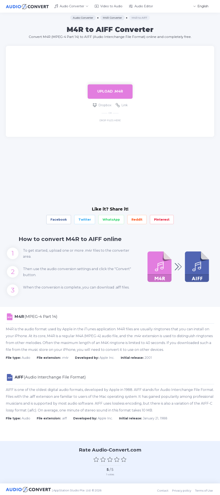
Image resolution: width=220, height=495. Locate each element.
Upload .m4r (110, 91)
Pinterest (162, 219)
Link (122, 104)
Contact (165, 489)
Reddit (136, 219)
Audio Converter (71, 6)
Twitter (84, 219)
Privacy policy (183, 489)
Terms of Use (205, 489)
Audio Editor (141, 6)
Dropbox (102, 104)
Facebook (58, 219)
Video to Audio (108, 6)
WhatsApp (111, 219)
